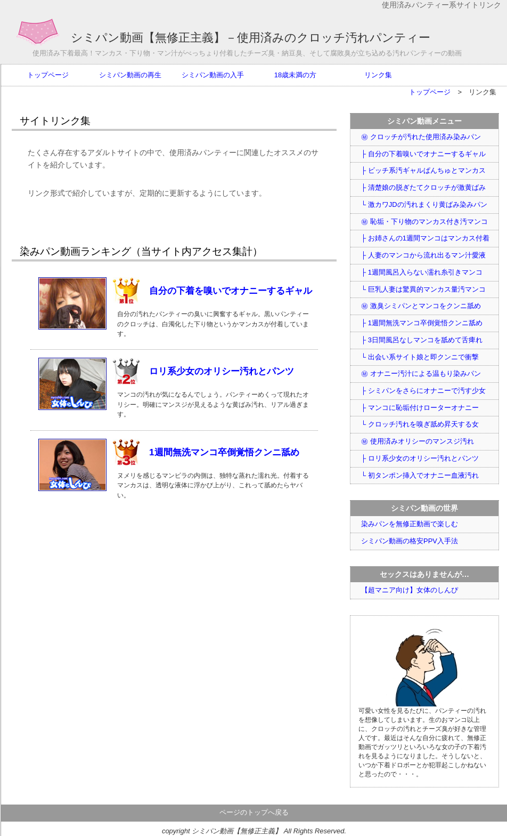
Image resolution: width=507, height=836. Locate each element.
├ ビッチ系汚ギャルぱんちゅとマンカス (423, 170)
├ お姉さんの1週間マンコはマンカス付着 (425, 238)
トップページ (48, 75)
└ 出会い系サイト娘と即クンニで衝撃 (420, 357)
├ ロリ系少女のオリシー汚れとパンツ (420, 458)
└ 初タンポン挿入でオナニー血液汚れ (420, 475)
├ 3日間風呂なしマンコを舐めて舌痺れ (422, 340)
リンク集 (378, 75)
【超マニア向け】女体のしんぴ (409, 590)
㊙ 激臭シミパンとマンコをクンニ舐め (421, 306)
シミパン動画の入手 (213, 75)
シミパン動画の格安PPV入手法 (409, 541)
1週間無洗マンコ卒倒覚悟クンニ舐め (224, 452)
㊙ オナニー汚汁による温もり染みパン (421, 373)
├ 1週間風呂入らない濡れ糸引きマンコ (422, 272)
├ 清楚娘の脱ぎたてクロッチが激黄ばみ (423, 187)
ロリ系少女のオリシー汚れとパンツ (221, 371)
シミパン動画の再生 (130, 75)
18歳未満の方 (295, 75)
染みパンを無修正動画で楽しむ (409, 524)
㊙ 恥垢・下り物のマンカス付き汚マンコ (424, 222)
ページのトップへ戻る (254, 812)
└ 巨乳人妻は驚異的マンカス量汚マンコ (423, 289)
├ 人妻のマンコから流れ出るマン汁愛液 (423, 255)
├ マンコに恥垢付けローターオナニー (420, 408)
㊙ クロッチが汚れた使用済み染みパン (421, 137)
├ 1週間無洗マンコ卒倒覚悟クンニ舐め (422, 323)
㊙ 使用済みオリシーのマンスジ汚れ (417, 441)
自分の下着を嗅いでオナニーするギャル (230, 290)
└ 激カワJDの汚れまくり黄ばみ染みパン (424, 204)
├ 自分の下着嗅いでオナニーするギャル (423, 154)
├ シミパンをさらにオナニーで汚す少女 (423, 391)
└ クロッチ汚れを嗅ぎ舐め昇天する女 (420, 424)
